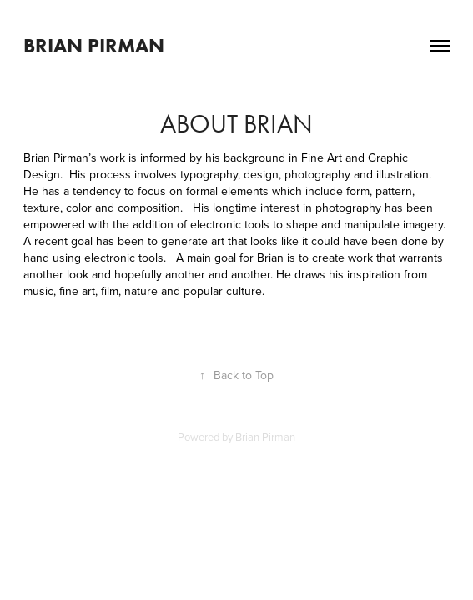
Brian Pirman (93, 45)
